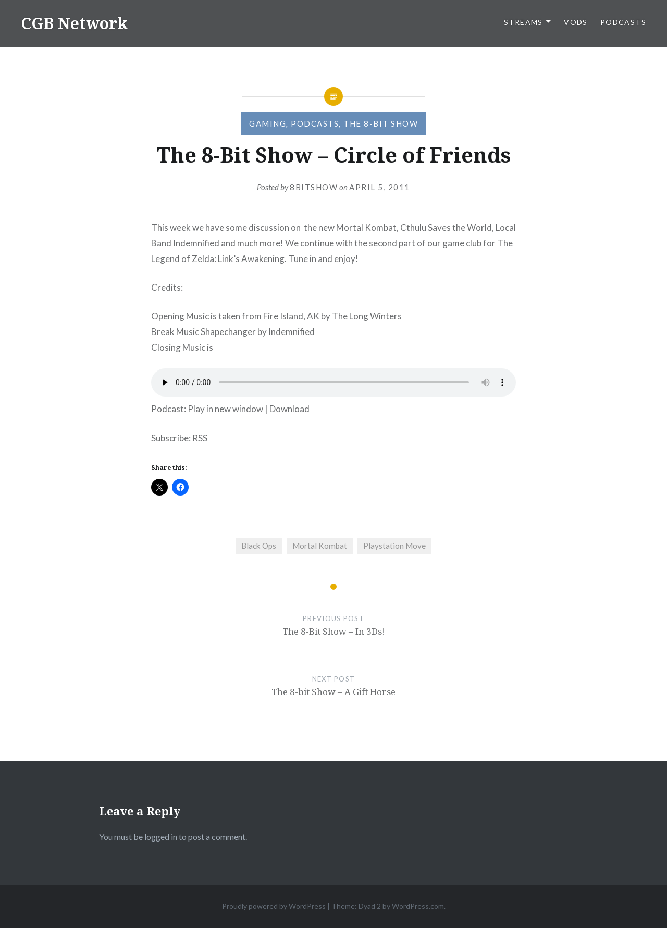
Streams (523, 22)
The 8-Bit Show (380, 123)
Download (289, 408)
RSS (199, 437)
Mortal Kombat (319, 545)
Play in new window (225, 408)
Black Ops (258, 545)
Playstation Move (394, 545)
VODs (576, 22)
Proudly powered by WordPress (274, 905)
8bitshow (314, 187)
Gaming (267, 123)
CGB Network (74, 23)
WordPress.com (418, 905)
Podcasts (623, 22)
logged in (160, 837)
